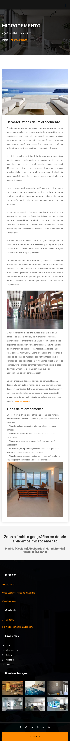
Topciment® (35, 736)
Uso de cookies (9, 601)
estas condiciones (22, 401)
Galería (9, 655)
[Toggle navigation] (67, 5)
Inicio (5, 40)
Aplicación (10, 660)
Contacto (10, 665)
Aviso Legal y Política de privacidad (18, 593)
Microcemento (12, 650)
